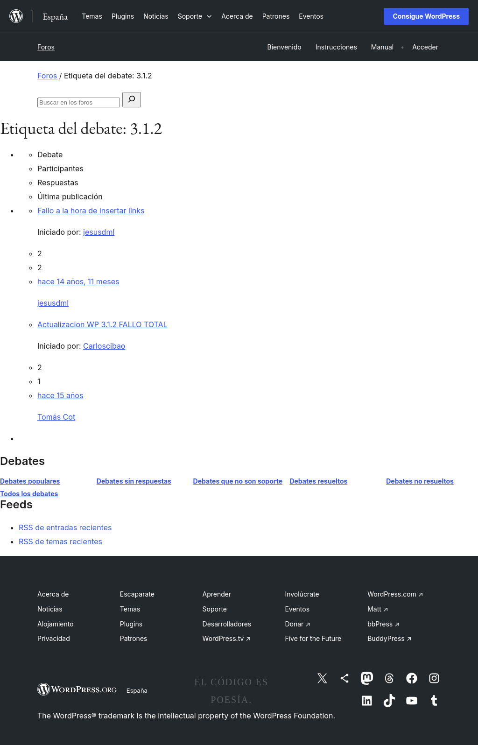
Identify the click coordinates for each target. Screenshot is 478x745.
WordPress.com (395, 594)
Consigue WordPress (426, 16)
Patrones (134, 638)
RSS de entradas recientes (65, 527)
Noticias (50, 609)
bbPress (383, 624)
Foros (46, 47)
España (137, 690)
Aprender (217, 594)
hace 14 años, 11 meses (78, 281)
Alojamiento (55, 624)
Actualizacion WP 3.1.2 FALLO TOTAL (102, 324)
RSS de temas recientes (60, 541)
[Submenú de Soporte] (195, 16)
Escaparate (137, 594)
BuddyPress (389, 638)
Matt (377, 609)
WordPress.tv (227, 638)
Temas (130, 609)
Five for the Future (313, 638)
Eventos (297, 609)
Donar (297, 624)
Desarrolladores (227, 624)
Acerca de (53, 594)
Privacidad (53, 638)
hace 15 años (60, 395)
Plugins (131, 624)
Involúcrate (302, 594)
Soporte (215, 609)
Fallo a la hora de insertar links (91, 210)
